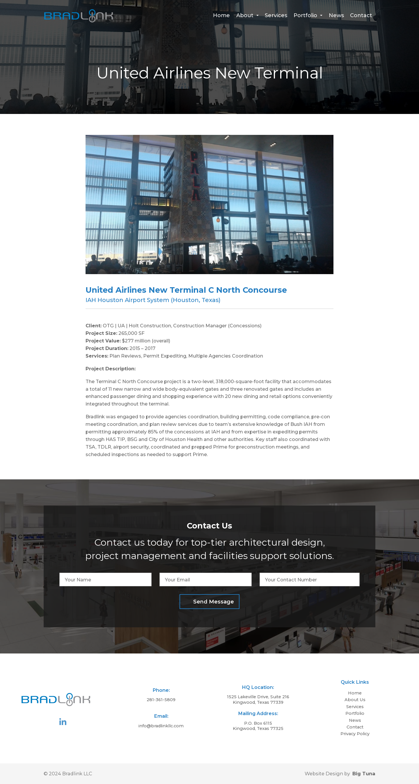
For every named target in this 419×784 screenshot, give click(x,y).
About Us (355, 700)
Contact (361, 15)
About (247, 15)
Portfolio (308, 15)
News (336, 15)
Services (276, 15)
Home (221, 15)
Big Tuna (363, 773)
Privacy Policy (355, 734)
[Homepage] (78, 20)
